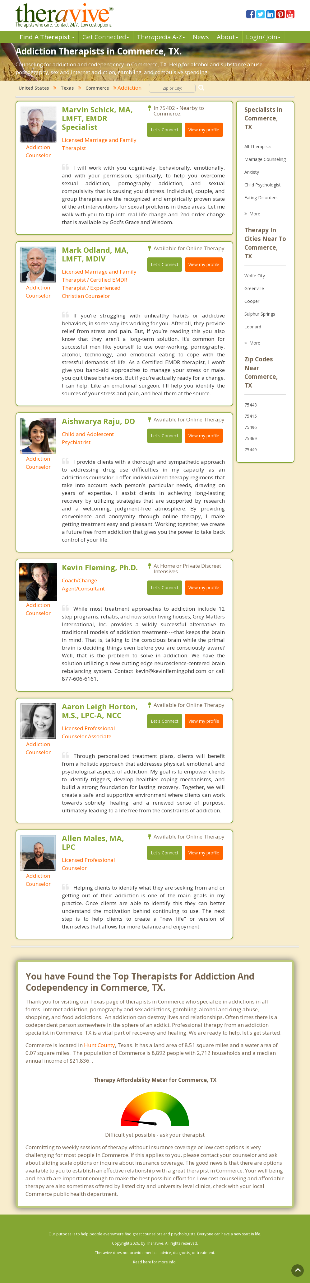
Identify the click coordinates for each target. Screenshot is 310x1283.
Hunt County (99, 1045)
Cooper (251, 301)
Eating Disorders (261, 197)
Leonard (252, 327)
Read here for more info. (155, 1262)
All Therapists (257, 146)
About (227, 37)
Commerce (97, 88)
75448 (250, 405)
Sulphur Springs (259, 314)
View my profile (203, 130)
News (201, 37)
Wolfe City (254, 276)
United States (34, 88)
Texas (67, 88)
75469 (250, 438)
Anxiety (251, 172)
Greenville (254, 288)
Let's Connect (164, 130)
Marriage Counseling (265, 159)
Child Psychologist (262, 185)
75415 (250, 416)
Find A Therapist (47, 37)
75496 (250, 427)
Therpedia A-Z (161, 37)
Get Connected (105, 37)
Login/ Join (263, 37)
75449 (250, 450)
